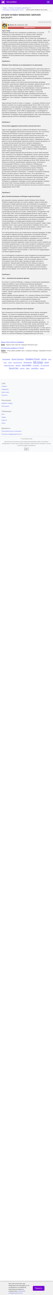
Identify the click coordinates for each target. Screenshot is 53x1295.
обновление (27, 362)
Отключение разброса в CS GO (12, 348)
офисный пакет (9, 365)
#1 (3, 22)
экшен (46, 362)
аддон (10, 362)
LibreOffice (34, 368)
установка (36, 365)
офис (28, 368)
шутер (44, 359)
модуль (18, 365)
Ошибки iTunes (32, 359)
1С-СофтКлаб (45, 365)
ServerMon (11, 2)
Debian (42, 368)
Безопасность (17, 362)
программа (6, 359)
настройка (26, 365)
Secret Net (13, 368)
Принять (38, 1288)
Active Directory (18, 359)
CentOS (22, 368)
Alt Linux (38, 362)
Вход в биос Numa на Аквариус (12, 342)
